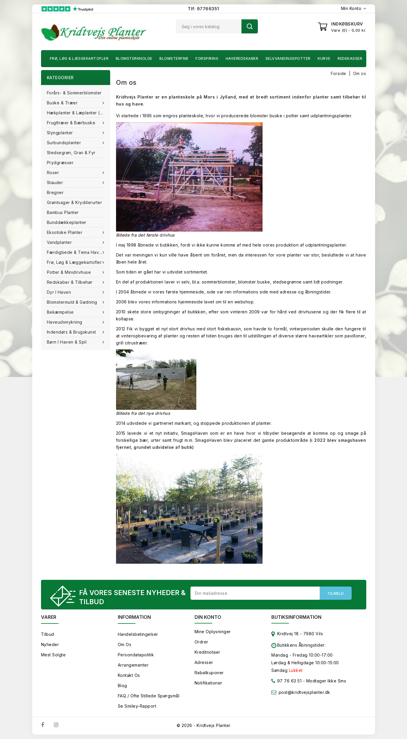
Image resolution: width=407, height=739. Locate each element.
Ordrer (201, 641)
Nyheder (50, 644)
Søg (249, 26)
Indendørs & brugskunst (72, 331)
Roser (53, 172)
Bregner (55, 192)
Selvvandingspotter (288, 58)
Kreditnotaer (207, 652)
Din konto (208, 617)
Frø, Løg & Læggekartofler (79, 58)
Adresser (204, 662)
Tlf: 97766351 (203, 8)
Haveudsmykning (65, 322)
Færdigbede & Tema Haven (76, 252)
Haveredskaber (242, 58)
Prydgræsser (60, 162)
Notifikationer (208, 682)
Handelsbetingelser (138, 634)
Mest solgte (53, 654)
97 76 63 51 (286, 682)
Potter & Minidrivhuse (69, 272)
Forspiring (206, 58)
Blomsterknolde (134, 58)
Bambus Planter (63, 212)
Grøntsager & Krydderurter (74, 202)
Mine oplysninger (213, 631)
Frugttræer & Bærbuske (72, 122)
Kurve (324, 58)
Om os (125, 644)
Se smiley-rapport (137, 706)
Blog (122, 685)
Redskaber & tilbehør (70, 282)
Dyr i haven (59, 292)
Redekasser (350, 58)
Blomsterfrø (173, 58)
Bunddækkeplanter (66, 222)
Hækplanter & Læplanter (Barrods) (78, 112)
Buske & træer (63, 102)
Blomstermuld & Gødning (73, 302)
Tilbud (47, 634)
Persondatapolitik (136, 654)
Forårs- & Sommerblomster (74, 92)
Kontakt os (129, 675)
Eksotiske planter (65, 232)
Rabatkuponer (209, 672)
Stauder (55, 182)
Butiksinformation (296, 617)
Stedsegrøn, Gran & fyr (71, 152)
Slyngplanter (60, 132)
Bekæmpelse (61, 312)
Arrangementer (133, 664)
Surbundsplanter (64, 142)
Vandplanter (60, 242)
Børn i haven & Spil (67, 341)
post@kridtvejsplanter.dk (304, 692)
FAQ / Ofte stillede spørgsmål (149, 695)
